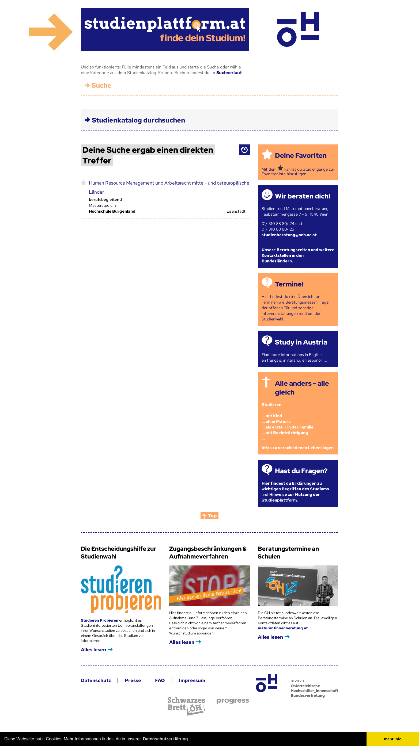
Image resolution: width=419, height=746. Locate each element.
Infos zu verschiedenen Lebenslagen (298, 447)
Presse (133, 680)
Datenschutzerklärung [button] (165, 739)
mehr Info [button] (393, 739)
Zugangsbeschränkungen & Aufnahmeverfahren (208, 552)
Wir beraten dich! (302, 196)
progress (232, 701)
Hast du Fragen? (301, 470)
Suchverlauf (229, 72)
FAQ (160, 680)
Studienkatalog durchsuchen (138, 120)
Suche (101, 85)
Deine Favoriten (301, 155)
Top (212, 515)
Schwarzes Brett (186, 706)
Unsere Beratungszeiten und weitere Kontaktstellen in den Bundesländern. (298, 255)
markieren (83, 182)
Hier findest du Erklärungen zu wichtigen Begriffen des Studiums (295, 486)
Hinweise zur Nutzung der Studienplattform (291, 497)
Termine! (289, 284)
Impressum (192, 680)
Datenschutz (96, 680)
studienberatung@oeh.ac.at (289, 235)
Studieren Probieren (100, 620)
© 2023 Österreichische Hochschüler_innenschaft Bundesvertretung (314, 688)
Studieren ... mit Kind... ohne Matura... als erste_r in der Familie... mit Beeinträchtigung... (288, 421)
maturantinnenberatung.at (283, 628)
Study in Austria (301, 342)
